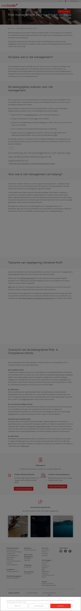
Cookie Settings (38, 606)
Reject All (17, 606)
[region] (40, 604)
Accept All (60, 606)
